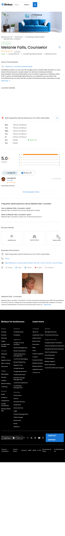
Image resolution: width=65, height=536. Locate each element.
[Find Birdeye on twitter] (28, 437)
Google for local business (19, 343)
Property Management (21, 414)
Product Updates (37, 354)
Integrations (5, 401)
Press (34, 350)
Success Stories (37, 360)
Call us (7, 259)
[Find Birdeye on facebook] (24, 437)
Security (24, 450)
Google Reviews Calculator (53, 343)
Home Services (18, 408)
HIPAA (34, 450)
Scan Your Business (51, 352)
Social (3, 357)
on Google (10, 180)
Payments (4, 366)
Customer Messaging (21, 359)
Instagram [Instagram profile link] (49, 267)
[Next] (59, 238)
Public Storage (18, 417)
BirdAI (3, 394)
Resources (35, 344)
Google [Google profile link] (9, 267)
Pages (3, 341)
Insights (3, 380)
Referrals (4, 338)
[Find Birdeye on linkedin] (31, 437)
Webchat (4, 354)
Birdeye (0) (26, 173)
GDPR (29, 450)
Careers (35, 357)
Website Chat (18, 365)
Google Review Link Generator (54, 349)
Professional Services (51, 335)
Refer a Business (50, 364)
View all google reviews (31, 192)
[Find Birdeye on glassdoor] (43, 437)
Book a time (36, 341)
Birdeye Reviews (37, 363)
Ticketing (4, 387)
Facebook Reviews (19, 374)
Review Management (20, 348)
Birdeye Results (37, 366)
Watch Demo (36, 338)
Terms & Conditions (4, 450)
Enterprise (17, 335)
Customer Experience (21, 383)
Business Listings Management (19, 378)
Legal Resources (37, 369)
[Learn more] (32, 283)
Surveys (3, 377)
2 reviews (17, 51)
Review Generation (20, 351)
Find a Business (50, 355)
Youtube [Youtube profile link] (38, 267)
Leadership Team (38, 335)
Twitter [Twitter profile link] (18, 267)
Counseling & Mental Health (35, 37)
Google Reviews (19, 368)
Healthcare (19, 37)
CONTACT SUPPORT (52, 438)
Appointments (6, 360)
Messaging (4, 374)
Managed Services (51, 332)
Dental (16, 398)
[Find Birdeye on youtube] (39, 437)
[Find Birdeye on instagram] (35, 437)
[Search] (35, 4)
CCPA (39, 450)
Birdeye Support (50, 361)
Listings (3, 332)
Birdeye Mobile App (6, 410)
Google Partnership (5, 405)
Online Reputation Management (19, 355)
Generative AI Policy (46, 450)
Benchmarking (6, 383)
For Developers (49, 358)
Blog (33, 347)
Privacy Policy (15, 450)
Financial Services (19, 402)
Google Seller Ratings (5, 345)
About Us (35, 332)
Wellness (17, 427)
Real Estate (17, 420)
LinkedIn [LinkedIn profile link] (28, 267)
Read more (5, 81)
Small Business (18, 332)
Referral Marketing (19, 362)
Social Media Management (18, 387)
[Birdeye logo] (7, 4)
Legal (15, 411)
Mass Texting (5, 363)
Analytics (4, 397)
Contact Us (36, 372)
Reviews (3, 335)
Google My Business (20, 371)
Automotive (17, 395)
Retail (15, 423)
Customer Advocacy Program (54, 368)
